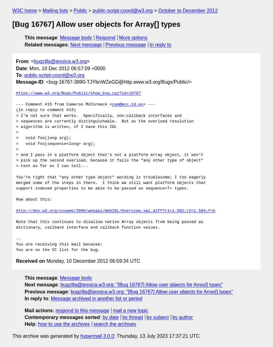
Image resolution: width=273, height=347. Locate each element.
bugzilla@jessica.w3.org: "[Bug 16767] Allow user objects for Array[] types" (142, 284)
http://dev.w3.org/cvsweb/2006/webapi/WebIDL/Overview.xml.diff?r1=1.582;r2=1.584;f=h (115, 211)
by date (110, 317)
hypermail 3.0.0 (97, 336)
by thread (132, 317)
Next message (86, 44)
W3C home (24, 10)
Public (80, 10)
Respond (105, 37)
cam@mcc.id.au (127, 104)
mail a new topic (130, 310)
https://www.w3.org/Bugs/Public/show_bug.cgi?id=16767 (78, 93)
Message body (76, 37)
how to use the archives (64, 324)
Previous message (126, 44)
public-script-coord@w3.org (123, 10)
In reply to (160, 44)
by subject (158, 317)
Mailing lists (55, 10)
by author (182, 317)
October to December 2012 (188, 10)
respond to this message (82, 310)
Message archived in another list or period (96, 298)
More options (133, 37)
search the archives (115, 324)
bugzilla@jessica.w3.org (60, 61)
